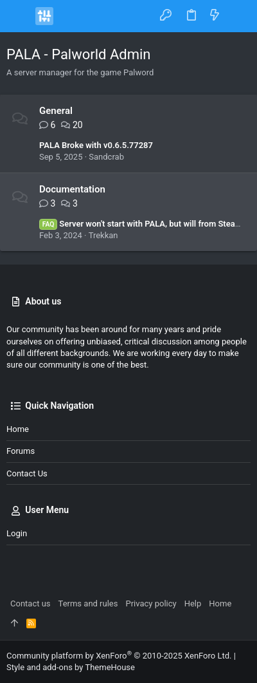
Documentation (72, 189)
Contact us (27, 473)
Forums (20, 451)
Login (16, 533)
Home (17, 429)
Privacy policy (150, 603)
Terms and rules (88, 603)
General (56, 111)
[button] (19, 16)
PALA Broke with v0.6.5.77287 (96, 145)
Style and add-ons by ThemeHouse (70, 667)
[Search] (238, 15)
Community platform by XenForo (118, 655)
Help (193, 603)
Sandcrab (106, 157)
